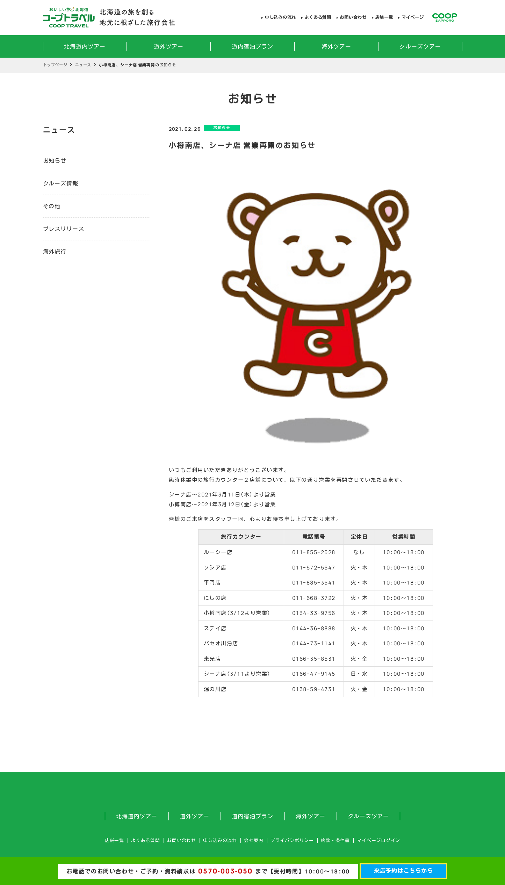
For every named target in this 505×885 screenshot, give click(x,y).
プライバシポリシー (292, 840)
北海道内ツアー (85, 46)
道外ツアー (168, 46)
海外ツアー (336, 46)
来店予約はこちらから (403, 871)
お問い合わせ (353, 17)
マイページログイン (378, 840)
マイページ (413, 17)
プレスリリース (64, 229)
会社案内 (253, 840)
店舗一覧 (384, 17)
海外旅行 (55, 251)
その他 (52, 206)
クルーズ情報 (61, 183)
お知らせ (55, 161)
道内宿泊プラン (252, 46)
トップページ (55, 64)
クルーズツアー (420, 46)
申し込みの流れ (280, 17)
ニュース (83, 64)
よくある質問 (318, 17)
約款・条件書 (335, 840)
